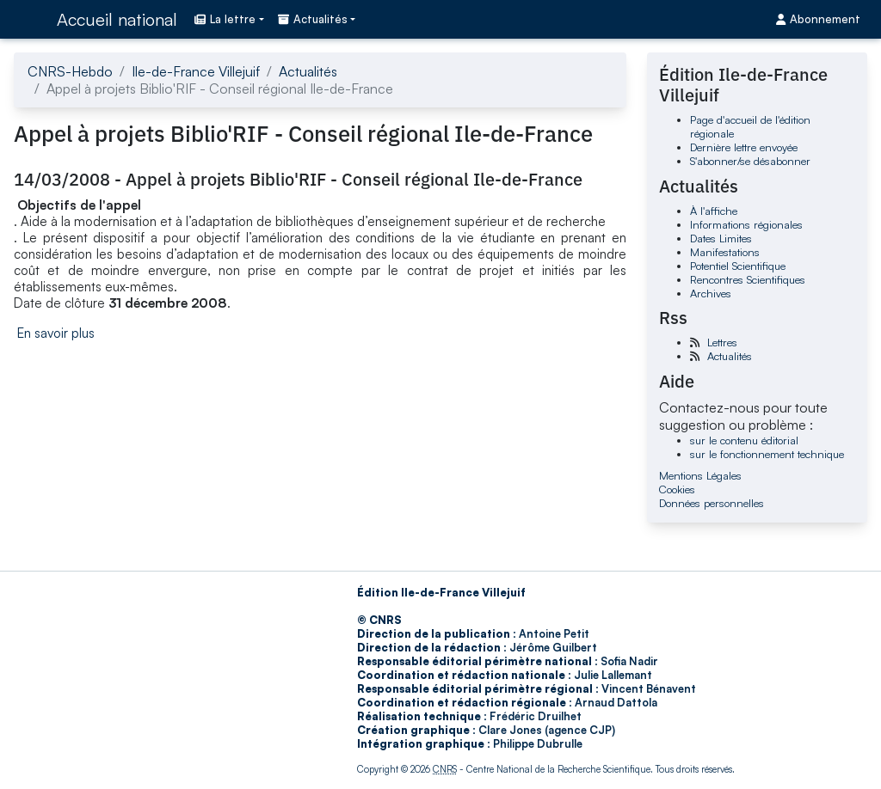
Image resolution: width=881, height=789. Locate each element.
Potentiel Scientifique (738, 265)
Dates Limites (721, 238)
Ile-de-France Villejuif (196, 71)
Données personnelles (711, 503)
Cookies (677, 489)
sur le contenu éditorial (744, 440)
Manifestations (725, 252)
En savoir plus (56, 333)
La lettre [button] (225, 19)
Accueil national (117, 19)
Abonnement (818, 19)
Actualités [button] (313, 19)
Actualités (308, 71)
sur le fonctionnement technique (767, 454)
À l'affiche (713, 210)
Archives (710, 293)
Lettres (722, 342)
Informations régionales (746, 224)
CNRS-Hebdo (70, 71)
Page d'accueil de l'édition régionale (750, 126)
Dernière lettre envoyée (744, 147)
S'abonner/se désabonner (750, 161)
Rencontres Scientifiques (747, 279)
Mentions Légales (700, 475)
